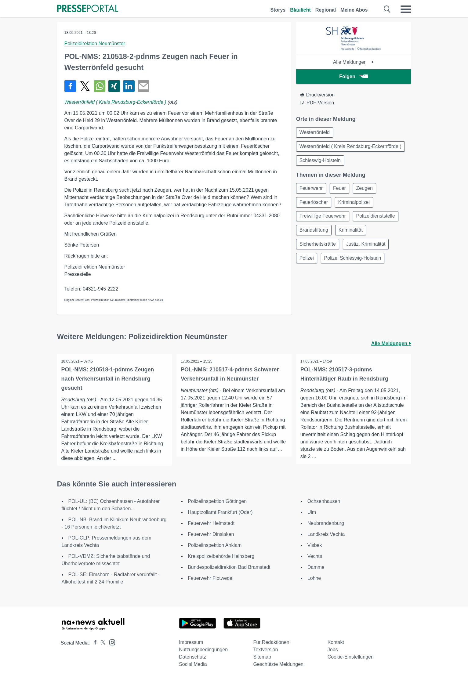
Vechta (314, 556)
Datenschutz (192, 656)
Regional (325, 10)
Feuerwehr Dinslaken (211, 534)
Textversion (265, 649)
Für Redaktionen (271, 642)
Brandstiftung (314, 234)
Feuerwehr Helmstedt (211, 523)
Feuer (341, 190)
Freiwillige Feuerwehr (323, 219)
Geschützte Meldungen (278, 664)
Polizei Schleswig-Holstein (354, 263)
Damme (316, 567)
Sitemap (262, 656)
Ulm (311, 512)
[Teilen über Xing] (114, 86)
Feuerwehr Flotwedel (210, 578)
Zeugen (367, 190)
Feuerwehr (311, 190)
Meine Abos (354, 10)
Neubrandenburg (325, 523)
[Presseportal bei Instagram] (110, 642)
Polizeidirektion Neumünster (94, 43)
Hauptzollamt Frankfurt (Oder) (220, 512)
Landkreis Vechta (326, 534)
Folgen (353, 76)
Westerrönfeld (315, 132)
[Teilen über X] (85, 86)
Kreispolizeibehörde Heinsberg (221, 556)
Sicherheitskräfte (318, 248)
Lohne (314, 578)
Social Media (193, 664)
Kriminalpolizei (356, 205)
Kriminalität (352, 234)
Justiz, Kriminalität (367, 248)
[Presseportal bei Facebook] (93, 642)
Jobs (333, 649)
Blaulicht (300, 10)
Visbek (314, 545)
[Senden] (143, 86)
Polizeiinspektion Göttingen (217, 501)
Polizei (307, 263)
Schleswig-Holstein (320, 161)
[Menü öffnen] (405, 9)
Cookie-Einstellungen (351, 656)
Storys (277, 10)
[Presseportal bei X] (101, 642)
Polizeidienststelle (377, 219)
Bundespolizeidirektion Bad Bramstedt (229, 567)
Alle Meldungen (353, 62)
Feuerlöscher (314, 205)
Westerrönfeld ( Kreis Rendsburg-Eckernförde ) (115, 102)
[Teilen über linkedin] (129, 86)
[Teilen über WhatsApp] (99, 86)
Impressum (191, 642)
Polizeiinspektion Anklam (214, 545)
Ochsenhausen (323, 501)
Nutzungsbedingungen (203, 649)
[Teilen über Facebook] (70, 86)
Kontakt (336, 642)
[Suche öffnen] (387, 9)
